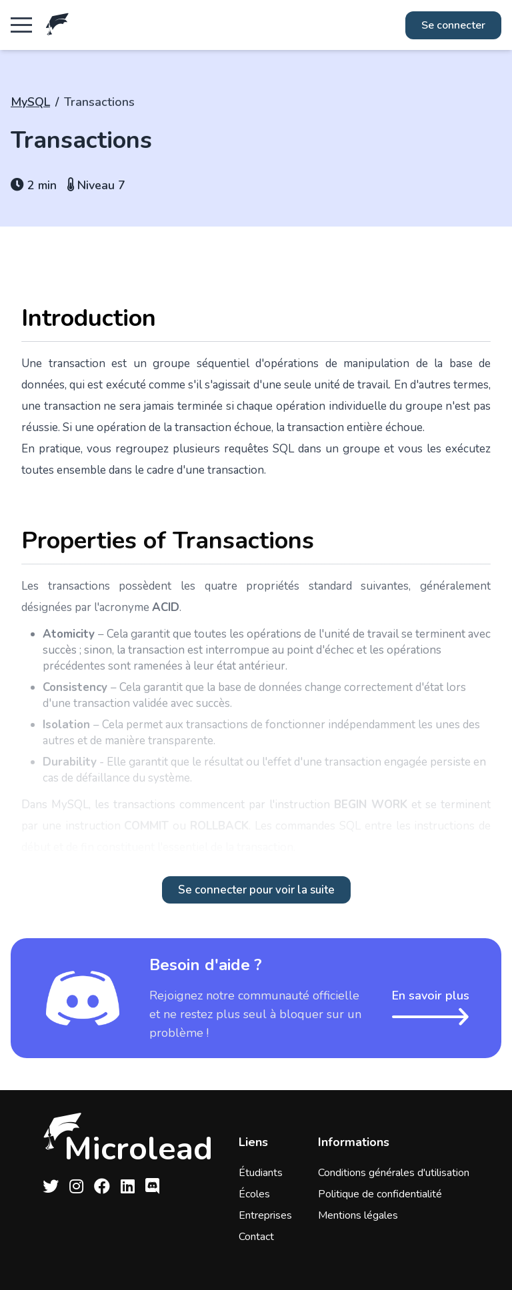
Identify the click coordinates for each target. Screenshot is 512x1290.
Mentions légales (358, 1215)
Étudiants (261, 1172)
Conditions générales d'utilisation (393, 1172)
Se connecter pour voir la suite (256, 890)
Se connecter (453, 25)
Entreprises (265, 1215)
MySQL (30, 102)
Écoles (254, 1194)
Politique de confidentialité (380, 1194)
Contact (256, 1236)
